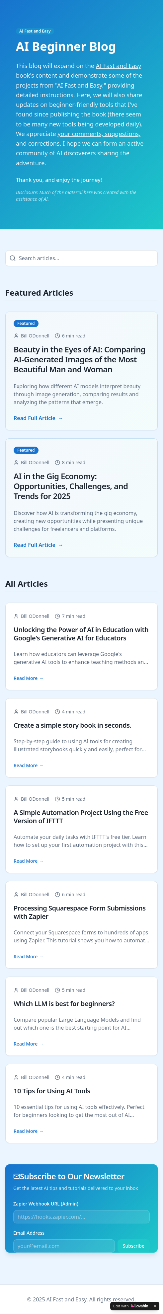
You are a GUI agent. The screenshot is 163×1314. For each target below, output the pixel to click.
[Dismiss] (155, 1306)
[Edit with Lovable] (131, 1306)
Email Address (28, 1233)
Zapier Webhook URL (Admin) (45, 1204)
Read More (28, 678)
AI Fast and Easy (35, 31)
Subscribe (133, 1246)
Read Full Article (38, 418)
